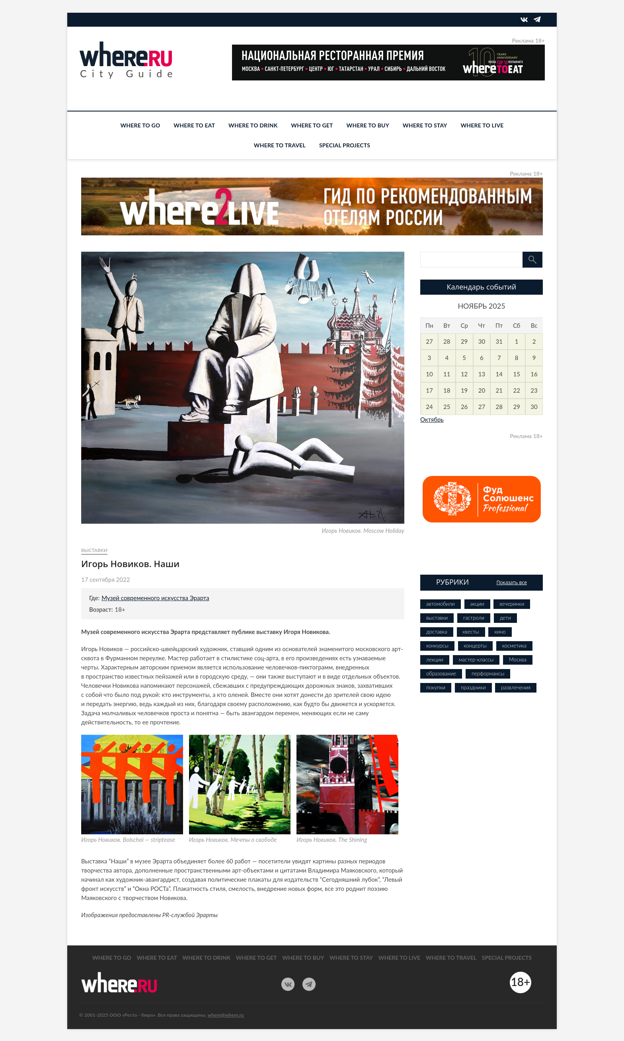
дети (505, 617)
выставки (94, 550)
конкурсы (437, 645)
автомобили (440, 604)
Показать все (511, 582)
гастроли (473, 617)
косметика (514, 645)
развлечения (515, 687)
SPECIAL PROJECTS (344, 145)
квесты (471, 631)
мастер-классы (476, 659)
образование (441, 673)
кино (499, 631)
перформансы (488, 673)
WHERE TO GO (140, 125)
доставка (436, 631)
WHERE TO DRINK (252, 125)
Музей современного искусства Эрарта (155, 597)
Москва (517, 659)
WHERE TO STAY (425, 125)
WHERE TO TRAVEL (280, 145)
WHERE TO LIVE (481, 125)
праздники (473, 687)
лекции (434, 659)
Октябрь (432, 419)
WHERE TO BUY (368, 125)
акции (477, 604)
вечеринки (511, 604)
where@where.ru (226, 1015)
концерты (475, 645)
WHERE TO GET (312, 125)
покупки (435, 687)
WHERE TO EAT (194, 125)
